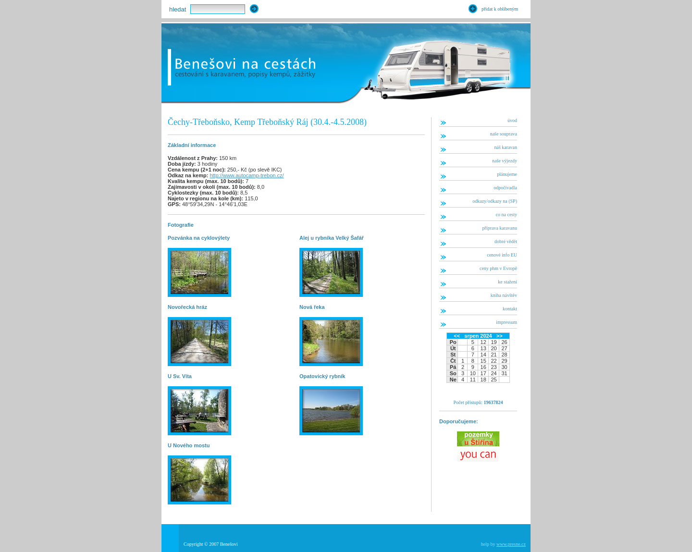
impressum (506, 322)
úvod (512, 120)
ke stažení (507, 281)
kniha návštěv (504, 295)
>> (499, 336)
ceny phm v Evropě (498, 268)
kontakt (510, 308)
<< (457, 336)
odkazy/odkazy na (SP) (494, 201)
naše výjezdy (504, 160)
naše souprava (503, 133)
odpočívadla (505, 187)
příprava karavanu (499, 228)
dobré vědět (505, 241)
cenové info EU (502, 255)
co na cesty (506, 214)
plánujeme (507, 174)
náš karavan (505, 147)
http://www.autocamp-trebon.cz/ (247, 175)
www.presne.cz (511, 544)
